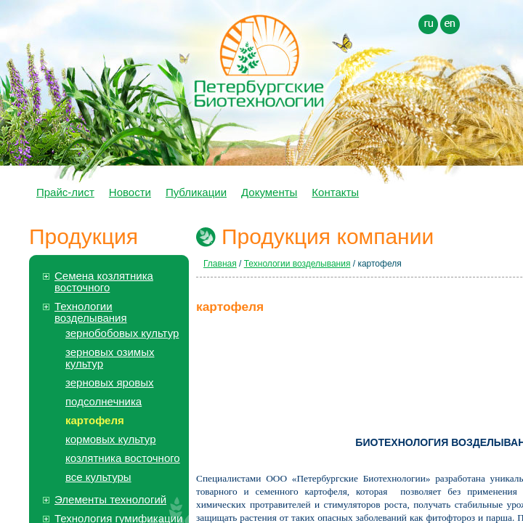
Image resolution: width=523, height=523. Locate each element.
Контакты (335, 192)
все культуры (98, 477)
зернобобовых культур (122, 333)
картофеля (94, 420)
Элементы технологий (110, 499)
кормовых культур (110, 439)
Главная (220, 264)
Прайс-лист (65, 192)
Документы (269, 192)
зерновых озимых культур (109, 358)
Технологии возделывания (90, 312)
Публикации (196, 192)
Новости (130, 192)
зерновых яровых (109, 382)
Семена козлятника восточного (103, 281)
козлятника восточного (122, 458)
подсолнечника (103, 401)
